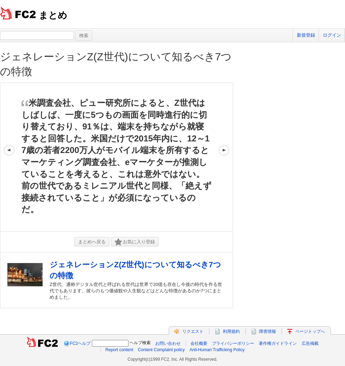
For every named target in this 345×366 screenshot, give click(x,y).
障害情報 (267, 331)
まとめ (53, 15)
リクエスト (192, 331)
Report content (119, 349)
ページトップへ (310, 331)
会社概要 (198, 343)
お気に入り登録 (135, 242)
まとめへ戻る (92, 241)
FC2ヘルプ (80, 343)
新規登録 (306, 35)
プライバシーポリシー (233, 343)
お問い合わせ (168, 343)
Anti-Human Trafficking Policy (217, 349)
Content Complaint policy (161, 349)
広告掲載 (310, 343)
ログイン (332, 35)
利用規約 (231, 331)
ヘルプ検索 (140, 343)
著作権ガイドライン (278, 343)
